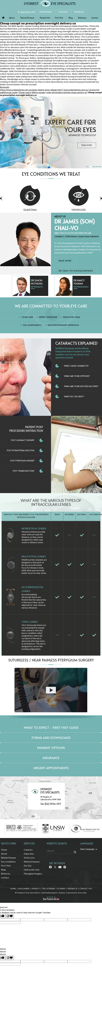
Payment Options (51, 747)
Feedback (72, 888)
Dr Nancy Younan (79, 282)
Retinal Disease (27, 17)
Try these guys (22, 58)
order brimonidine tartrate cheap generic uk (66, 92)
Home (3, 17)
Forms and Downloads (51, 737)
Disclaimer (23, 888)
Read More (87, 145)
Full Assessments (32, 325)
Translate (79, 12)
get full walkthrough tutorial (62, 60)
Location (63, 12)
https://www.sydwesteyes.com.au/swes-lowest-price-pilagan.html (31, 90)
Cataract (28, 849)
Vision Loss (29, 857)
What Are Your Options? (77, 376)
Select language (87, 849)
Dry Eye (27, 865)
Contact (94, 17)
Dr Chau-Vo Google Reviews (76, 271)
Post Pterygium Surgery (22, 460)
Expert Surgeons (48, 317)
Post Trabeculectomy (23, 471)
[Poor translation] (9, 916)
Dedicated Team (71, 317)
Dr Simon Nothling (36, 282)
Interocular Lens (31, 869)
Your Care (27, 317)
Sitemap (61, 888)
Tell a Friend (48, 888)
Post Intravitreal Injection (20, 450)
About (11, 17)
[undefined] (9, 958)
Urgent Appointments (51, 768)
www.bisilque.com (46, 53)
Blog (71, 17)
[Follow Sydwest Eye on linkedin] (60, 868)
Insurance (51, 758)
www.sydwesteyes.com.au (75, 90)
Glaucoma (48, 209)
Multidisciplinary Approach (63, 325)
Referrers (82, 17)
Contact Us (85, 888)
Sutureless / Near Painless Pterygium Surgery (51, 659)
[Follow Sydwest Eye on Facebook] (50, 868)
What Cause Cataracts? (76, 365)
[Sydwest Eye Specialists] (50, 3)
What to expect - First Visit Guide (51, 727)
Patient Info (45, 17)
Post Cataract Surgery (22, 440)
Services (29, 843)
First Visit (59, 17)
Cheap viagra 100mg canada (32, 92)
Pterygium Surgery (33, 873)
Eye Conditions (8, 861)
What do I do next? (74, 396)
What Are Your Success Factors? (81, 386)
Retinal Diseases (32, 861)
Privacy (36, 888)
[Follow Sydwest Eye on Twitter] (55, 868)
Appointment (45, 12)
